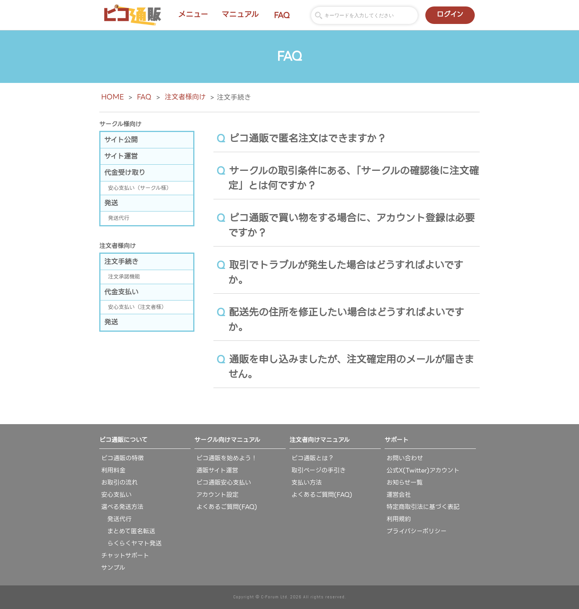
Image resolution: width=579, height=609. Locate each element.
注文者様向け (185, 96)
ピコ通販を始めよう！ (226, 458)
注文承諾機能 (124, 276)
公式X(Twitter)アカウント (423, 470)
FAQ (282, 15)
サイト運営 (121, 156)
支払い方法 (306, 482)
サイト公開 (121, 139)
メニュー (193, 14)
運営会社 (399, 494)
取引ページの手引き (318, 470)
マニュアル (240, 14)
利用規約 (399, 519)
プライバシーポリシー (417, 531)
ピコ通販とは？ (312, 458)
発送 (111, 202)
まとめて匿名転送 (128, 531)
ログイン (450, 14)
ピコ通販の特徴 (122, 458)
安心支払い (116, 494)
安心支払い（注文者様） (137, 307)
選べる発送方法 (122, 507)
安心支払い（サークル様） (140, 188)
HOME (112, 96)
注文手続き (121, 261)
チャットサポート (125, 555)
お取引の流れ (119, 482)
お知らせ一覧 (405, 482)
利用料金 (113, 470)
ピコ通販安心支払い (223, 482)
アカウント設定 (217, 494)
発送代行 (118, 218)
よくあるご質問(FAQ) (226, 507)
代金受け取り (124, 172)
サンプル (113, 567)
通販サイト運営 (217, 470)
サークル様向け (120, 124)
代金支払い (121, 291)
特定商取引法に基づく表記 (423, 507)
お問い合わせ (405, 458)
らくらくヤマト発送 (131, 543)
